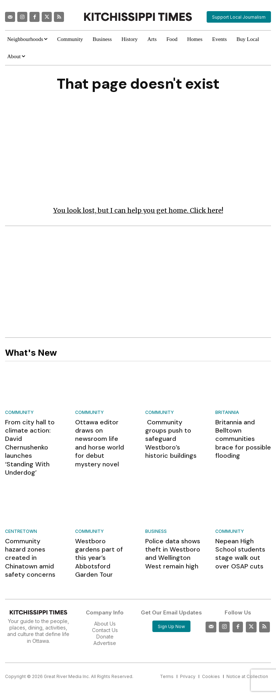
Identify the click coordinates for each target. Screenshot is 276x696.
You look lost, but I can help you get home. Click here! (138, 212)
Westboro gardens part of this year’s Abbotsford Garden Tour (101, 527)
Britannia (227, 413)
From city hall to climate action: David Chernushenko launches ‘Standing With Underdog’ (32, 436)
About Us (105, 586)
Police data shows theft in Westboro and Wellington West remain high (172, 527)
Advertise (104, 606)
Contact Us (105, 592)
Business (156, 508)
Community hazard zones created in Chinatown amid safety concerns (30, 527)
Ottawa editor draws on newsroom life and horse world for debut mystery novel (102, 433)
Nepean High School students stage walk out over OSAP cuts (242, 524)
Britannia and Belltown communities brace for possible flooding (242, 433)
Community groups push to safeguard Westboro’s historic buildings (171, 433)
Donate (105, 599)
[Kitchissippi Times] (137, 17)
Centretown (21, 508)
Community (19, 413)
